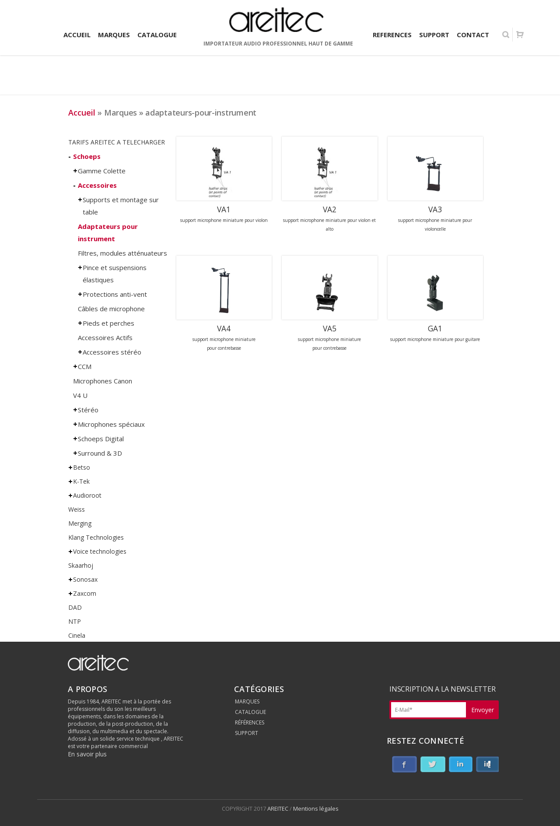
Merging (79, 523)
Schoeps (87, 156)
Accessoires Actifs (105, 337)
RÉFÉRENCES (249, 722)
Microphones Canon (102, 380)
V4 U (80, 395)
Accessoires (97, 185)
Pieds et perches (108, 323)
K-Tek (81, 481)
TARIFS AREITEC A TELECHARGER (116, 142)
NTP (74, 621)
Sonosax (85, 579)
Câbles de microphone (111, 308)
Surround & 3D (100, 453)
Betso (81, 467)
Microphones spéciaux (111, 424)
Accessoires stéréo (112, 352)
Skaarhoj (80, 565)
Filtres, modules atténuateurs (122, 253)
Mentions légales (316, 808)
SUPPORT (246, 733)
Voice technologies (99, 551)
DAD (75, 607)
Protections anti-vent (115, 294)
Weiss (76, 509)
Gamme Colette (102, 170)
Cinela (76, 635)
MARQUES (247, 701)
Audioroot (87, 495)
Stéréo (88, 409)
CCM (84, 366)
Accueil (81, 112)
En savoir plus (87, 754)
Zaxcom (84, 593)
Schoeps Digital (101, 438)
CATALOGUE (250, 712)
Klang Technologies (96, 537)
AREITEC (278, 808)
